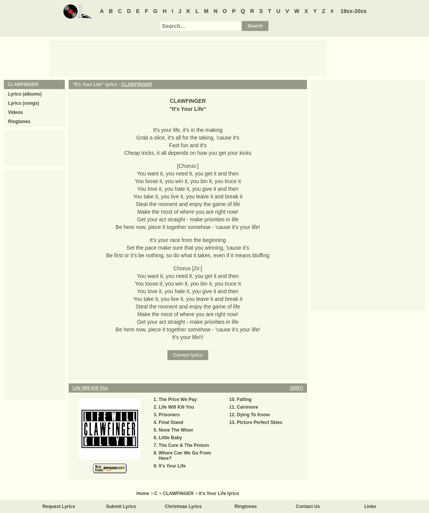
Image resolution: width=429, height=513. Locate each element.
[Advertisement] (188, 58)
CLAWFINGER (136, 84)
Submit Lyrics (121, 506)
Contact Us (308, 506)
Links (370, 506)
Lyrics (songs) (23, 103)
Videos (15, 112)
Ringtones (19, 121)
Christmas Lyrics (183, 506)
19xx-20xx (354, 11)
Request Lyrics (58, 506)
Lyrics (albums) (25, 94)
